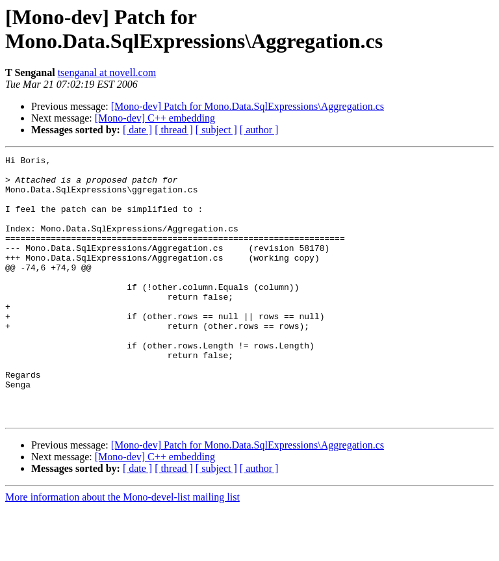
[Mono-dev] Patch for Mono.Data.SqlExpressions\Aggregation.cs (247, 106)
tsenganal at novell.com (107, 72)
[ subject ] (216, 129)
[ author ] (259, 129)
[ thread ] (174, 129)
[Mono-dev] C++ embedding (155, 118)
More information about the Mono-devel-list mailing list (122, 549)
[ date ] (137, 129)
